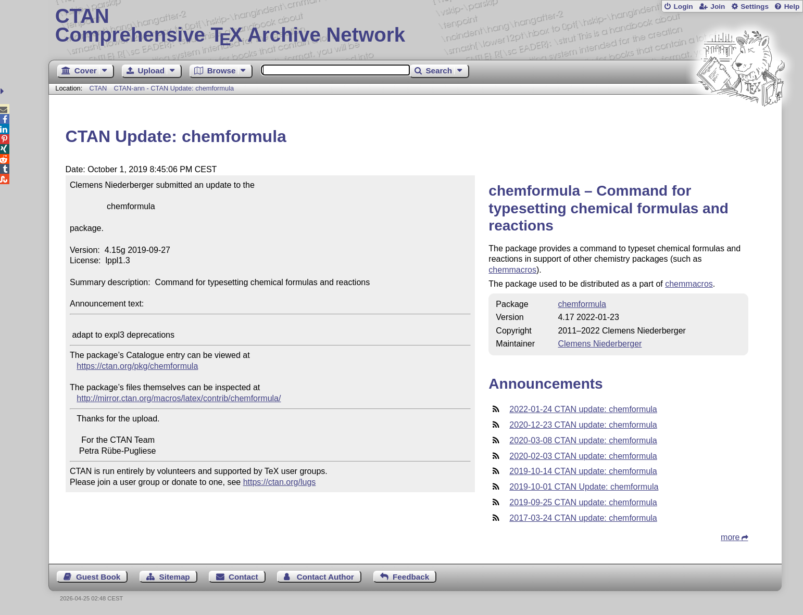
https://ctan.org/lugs (279, 482)
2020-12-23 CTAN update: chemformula (583, 424)
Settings (755, 6)
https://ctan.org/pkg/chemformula (137, 366)
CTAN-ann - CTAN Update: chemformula (174, 88)
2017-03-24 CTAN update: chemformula (583, 518)
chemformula (582, 304)
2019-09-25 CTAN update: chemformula (583, 502)
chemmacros (512, 269)
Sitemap (174, 576)
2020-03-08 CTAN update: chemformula (583, 440)
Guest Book (98, 576)
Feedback (411, 576)
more (730, 537)
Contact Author (325, 576)
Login (683, 6)
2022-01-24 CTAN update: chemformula (583, 409)
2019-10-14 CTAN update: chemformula (583, 471)
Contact (243, 576)
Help (792, 6)
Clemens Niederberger (600, 343)
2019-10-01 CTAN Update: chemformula (583, 486)
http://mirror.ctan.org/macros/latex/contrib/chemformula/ (179, 398)
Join (717, 6)
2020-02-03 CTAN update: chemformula (583, 456)
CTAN (98, 88)
